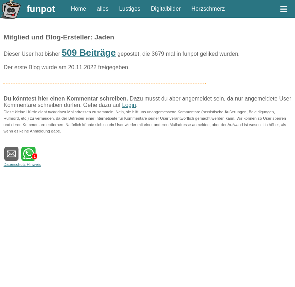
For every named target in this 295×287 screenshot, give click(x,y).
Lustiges (129, 9)
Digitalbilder (166, 9)
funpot (41, 9)
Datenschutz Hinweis (22, 164)
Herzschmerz (208, 9)
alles (102, 9)
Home (78, 9)
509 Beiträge (89, 53)
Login (129, 105)
